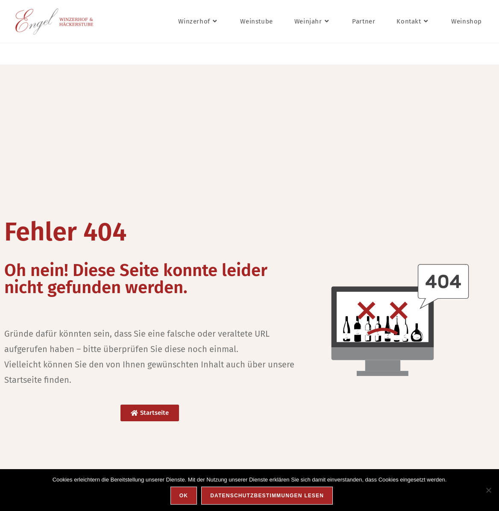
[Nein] (488, 490)
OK (183, 496)
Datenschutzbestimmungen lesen (267, 496)
